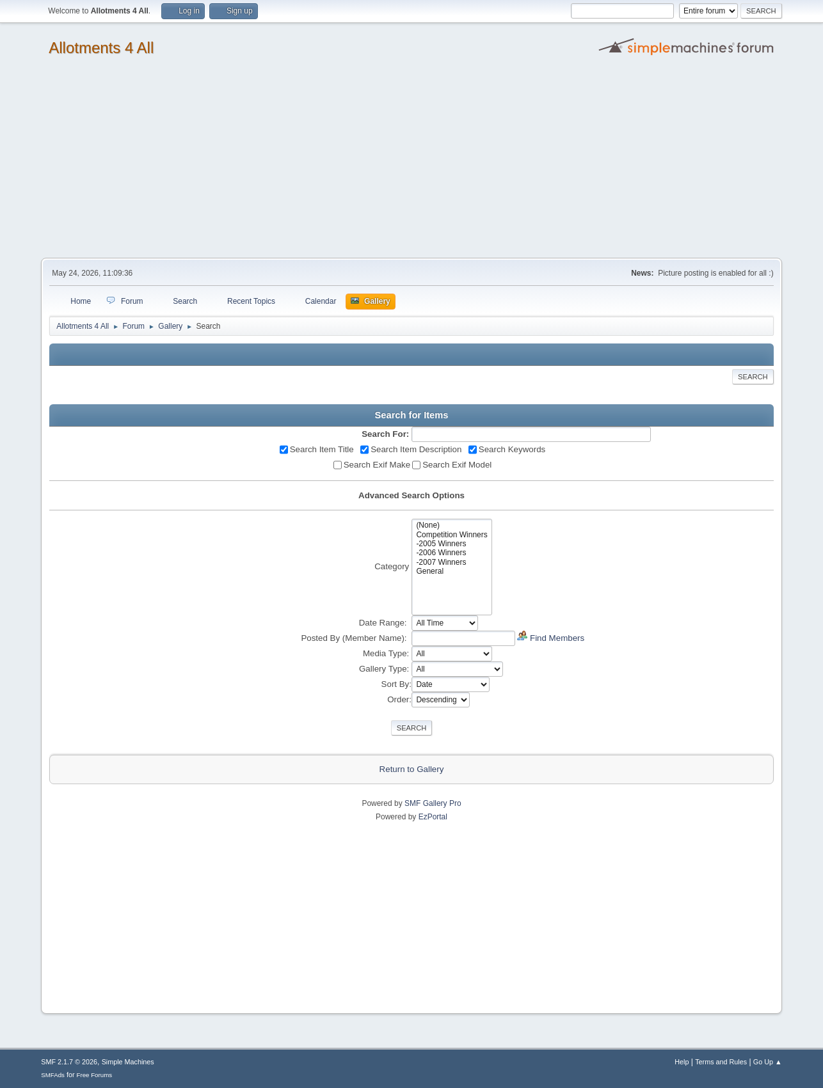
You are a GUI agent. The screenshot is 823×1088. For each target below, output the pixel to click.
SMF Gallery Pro (432, 803)
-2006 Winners (451, 552)
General (451, 571)
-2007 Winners (451, 562)
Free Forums (95, 1074)
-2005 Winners (451, 543)
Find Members (557, 638)
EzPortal (433, 816)
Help (682, 1062)
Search (753, 377)
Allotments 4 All (101, 47)
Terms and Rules (721, 1062)
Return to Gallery (412, 769)
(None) (451, 525)
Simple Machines (128, 1062)
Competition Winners (451, 534)
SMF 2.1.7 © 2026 (69, 1062)
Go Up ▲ (767, 1062)
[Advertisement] (411, 161)
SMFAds (53, 1074)
